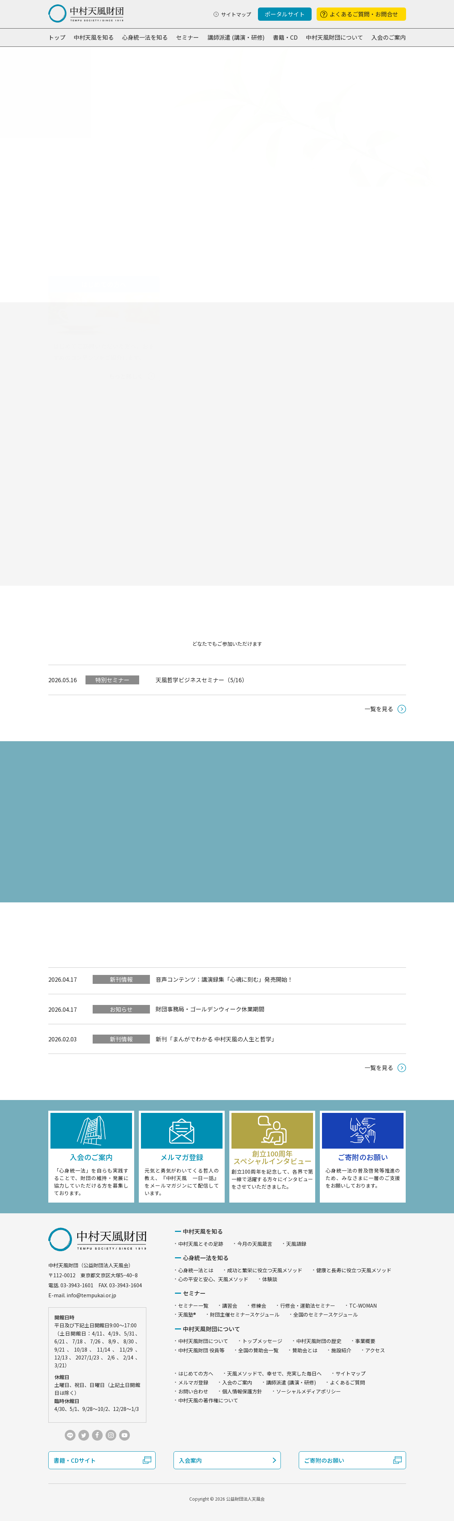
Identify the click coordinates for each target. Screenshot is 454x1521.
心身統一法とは (195, 1270)
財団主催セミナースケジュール (244, 1314)
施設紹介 (341, 1350)
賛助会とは (304, 1350)
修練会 (258, 1305)
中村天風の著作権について (208, 1400)
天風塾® (187, 1314)
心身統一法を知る (145, 37)
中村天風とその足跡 (200, 1243)
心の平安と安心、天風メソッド (213, 1279)
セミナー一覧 (193, 1305)
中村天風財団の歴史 (318, 1340)
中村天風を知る (94, 37)
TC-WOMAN (363, 1305)
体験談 (269, 1279)
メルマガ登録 (193, 1382)
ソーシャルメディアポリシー (308, 1391)
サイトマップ (236, 14)
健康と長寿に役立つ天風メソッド (353, 1270)
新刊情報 (121, 979)
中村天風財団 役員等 (201, 1350)
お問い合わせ (193, 1391)
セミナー (187, 37)
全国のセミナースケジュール (325, 1314)
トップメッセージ (262, 1340)
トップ (56, 37)
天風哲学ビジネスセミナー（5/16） (202, 679)
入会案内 (190, 1460)
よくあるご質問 (347, 1382)
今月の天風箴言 (254, 1243)
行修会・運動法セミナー (307, 1305)
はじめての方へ (195, 1373)
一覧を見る (379, 708)
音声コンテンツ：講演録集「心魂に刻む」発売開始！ (224, 979)
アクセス (375, 1350)
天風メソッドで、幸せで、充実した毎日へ (274, 1373)
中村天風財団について (334, 37)
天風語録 (296, 1243)
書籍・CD (285, 37)
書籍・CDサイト (75, 1460)
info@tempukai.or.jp (91, 1295)
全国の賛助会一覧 (258, 1350)
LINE (70, 1435)
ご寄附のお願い (324, 1460)
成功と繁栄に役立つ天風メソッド (264, 1270)
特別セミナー (112, 679)
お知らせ (121, 1009)
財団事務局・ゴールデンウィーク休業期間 (210, 1009)
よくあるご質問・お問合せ (363, 14)
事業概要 (365, 1340)
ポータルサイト (285, 14)
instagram (111, 1435)
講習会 (229, 1305)
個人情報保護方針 (242, 1391)
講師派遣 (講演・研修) (236, 37)
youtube (124, 1435)
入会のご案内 (388, 37)
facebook (97, 1435)
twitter (83, 1435)
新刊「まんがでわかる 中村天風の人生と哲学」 (216, 1039)
